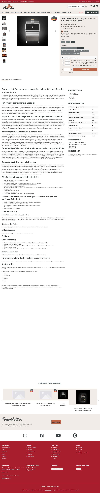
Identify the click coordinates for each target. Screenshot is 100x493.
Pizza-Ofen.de (56, 449)
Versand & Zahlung (32, 447)
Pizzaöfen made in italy (7, 1)
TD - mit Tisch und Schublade (82, 50)
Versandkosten (48, 490)
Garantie (30, 452)
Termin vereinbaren (6, 447)
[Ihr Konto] (94, 6)
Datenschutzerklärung (51, 486)
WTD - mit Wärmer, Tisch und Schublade (70, 53)
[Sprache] (91, 6)
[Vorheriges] (9, 31)
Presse (54, 458)
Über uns (55, 447)
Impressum (43, 486)
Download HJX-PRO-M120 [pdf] (77, 142)
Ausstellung (81, 1)
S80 (63, 42)
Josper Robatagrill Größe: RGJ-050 (79, 63)
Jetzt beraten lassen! (29, 1)
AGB (58, 486)
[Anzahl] (67, 69)
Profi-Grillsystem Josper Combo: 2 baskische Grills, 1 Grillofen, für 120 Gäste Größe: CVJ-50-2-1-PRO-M (84, 60)
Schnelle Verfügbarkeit (18, 1)
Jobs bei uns (55, 456)
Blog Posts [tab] (19, 79)
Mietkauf (30, 454)
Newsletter (4, 458)
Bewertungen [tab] (12, 79)
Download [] (72, 146)
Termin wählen (5, 472)
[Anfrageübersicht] (97, 6)
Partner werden (56, 454)
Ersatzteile (80, 449)
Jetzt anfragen (85, 69)
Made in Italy (55, 452)
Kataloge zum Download (83, 452)
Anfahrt (3, 454)
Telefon (3, 449)
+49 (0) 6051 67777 (6, 478)
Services (85, 1)
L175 (73, 42)
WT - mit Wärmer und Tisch (68, 50)
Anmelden (56, 422)
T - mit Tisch (80, 48)
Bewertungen (31, 456)
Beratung (97, 1)
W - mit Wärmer (72, 48)
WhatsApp (4, 456)
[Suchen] (85, 6)
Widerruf (30, 449)
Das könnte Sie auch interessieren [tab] (49, 383)
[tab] (5, 79)
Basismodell (64, 48)
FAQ (79, 451)
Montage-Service (31, 451)
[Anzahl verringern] (62, 69)
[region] (50, 401)
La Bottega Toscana (57, 451)
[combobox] (76, 6)
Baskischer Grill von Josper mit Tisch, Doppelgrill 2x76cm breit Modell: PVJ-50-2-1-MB (84, 62)
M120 (68, 42)
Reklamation (80, 447)
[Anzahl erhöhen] (71, 69)
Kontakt (3, 452)
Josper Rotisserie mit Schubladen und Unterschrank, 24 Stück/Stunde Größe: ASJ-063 (84, 65)
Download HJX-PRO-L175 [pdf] (77, 144)
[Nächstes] (56, 31)
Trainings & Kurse (91, 1)
